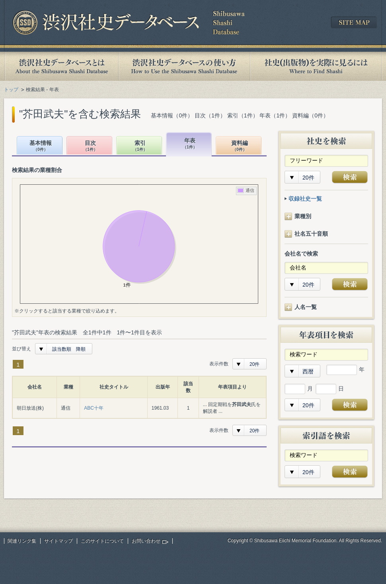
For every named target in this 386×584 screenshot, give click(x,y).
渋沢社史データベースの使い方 (184, 66)
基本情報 (40, 146)
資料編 (239, 146)
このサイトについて (102, 541)
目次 (90, 146)
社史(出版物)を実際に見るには (316, 66)
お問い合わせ (146, 541)
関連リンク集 (22, 541)
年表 (190, 143)
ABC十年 (93, 408)
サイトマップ (58, 541)
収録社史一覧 (305, 198)
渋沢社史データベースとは (61, 66)
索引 (140, 146)
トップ (11, 89)
